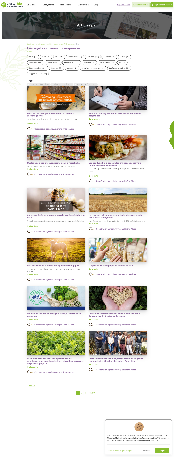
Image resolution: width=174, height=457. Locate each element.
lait (122, 62)
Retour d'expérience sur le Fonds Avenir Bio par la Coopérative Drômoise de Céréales (114, 314)
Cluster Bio (53, 62)
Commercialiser (37, 68)
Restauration (107, 62)
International (75, 57)
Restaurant (86, 84)
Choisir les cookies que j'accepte (119, 451)
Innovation (35, 62)
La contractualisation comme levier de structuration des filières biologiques (116, 216)
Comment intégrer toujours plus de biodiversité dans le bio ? (56, 216)
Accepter (161, 451)
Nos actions (66, 5)
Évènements (83, 5)
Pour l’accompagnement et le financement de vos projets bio (115, 114)
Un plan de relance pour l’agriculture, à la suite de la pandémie (54, 314)
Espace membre (140, 5)
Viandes (62, 84)
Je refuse (146, 451)
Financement (71, 62)
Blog (96, 5)
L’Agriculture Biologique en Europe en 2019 (111, 265)
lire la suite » (32, 124)
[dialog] (138, 437)
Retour (32, 385)
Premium (39, 84)
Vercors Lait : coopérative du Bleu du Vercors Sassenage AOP (50, 114)
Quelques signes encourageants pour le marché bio (54, 163)
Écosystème (49, 5)
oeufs (33, 57)
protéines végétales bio (93, 68)
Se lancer (109, 57)
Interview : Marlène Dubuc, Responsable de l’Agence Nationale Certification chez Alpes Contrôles (116, 360)
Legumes (56, 68)
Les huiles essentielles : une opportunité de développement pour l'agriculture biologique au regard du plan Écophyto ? (55, 361)
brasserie (89, 62)
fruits (46, 57)
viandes (72, 68)
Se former (93, 57)
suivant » (92, 393)
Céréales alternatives (119, 68)
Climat (124, 57)
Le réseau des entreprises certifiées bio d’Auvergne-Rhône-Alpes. (50, 44)
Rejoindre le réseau (162, 5)
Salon (59, 57)
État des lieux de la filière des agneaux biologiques (53, 265)
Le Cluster (32, 5)
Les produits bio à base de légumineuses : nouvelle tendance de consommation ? (115, 164)
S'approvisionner (38, 74)
